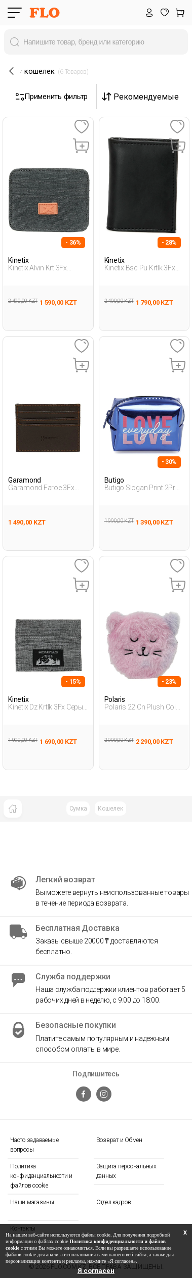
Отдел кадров (113, 1202)
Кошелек (110, 808)
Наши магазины (32, 1202)
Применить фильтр (52, 96)
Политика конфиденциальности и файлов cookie (41, 1176)
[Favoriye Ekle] (81, 127)
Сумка (78, 808)
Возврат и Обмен (119, 1140)
